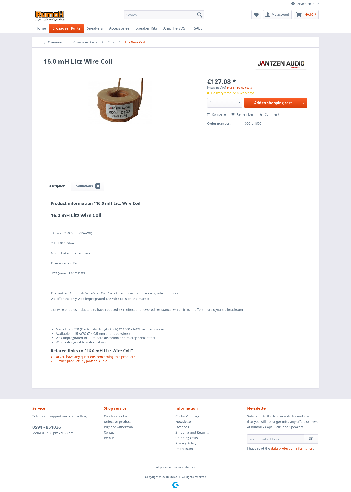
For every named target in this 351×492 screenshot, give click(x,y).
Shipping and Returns (192, 432)
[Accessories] (119, 28)
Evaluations (87, 186)
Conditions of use (117, 416)
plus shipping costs (239, 87)
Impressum (184, 448)
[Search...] (164, 14)
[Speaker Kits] (146, 28)
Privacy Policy (186, 443)
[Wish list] (256, 14)
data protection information (292, 448)
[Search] (199, 14)
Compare (216, 114)
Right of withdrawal (119, 427)
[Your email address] (275, 439)
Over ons (182, 427)
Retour (109, 438)
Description (56, 186)
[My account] (277, 14)
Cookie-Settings (187, 416)
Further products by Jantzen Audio (79, 361)
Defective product (117, 421)
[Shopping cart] (306, 14)
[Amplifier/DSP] (175, 28)
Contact (109, 432)
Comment (269, 114)
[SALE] (198, 28)
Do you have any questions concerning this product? (93, 357)
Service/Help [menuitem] (303, 4)
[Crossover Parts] (66, 28)
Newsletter (184, 421)
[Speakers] (95, 28)
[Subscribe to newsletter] (311, 439)
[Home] (40, 28)
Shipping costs (187, 438)
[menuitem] (164, 14)
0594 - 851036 (46, 427)
